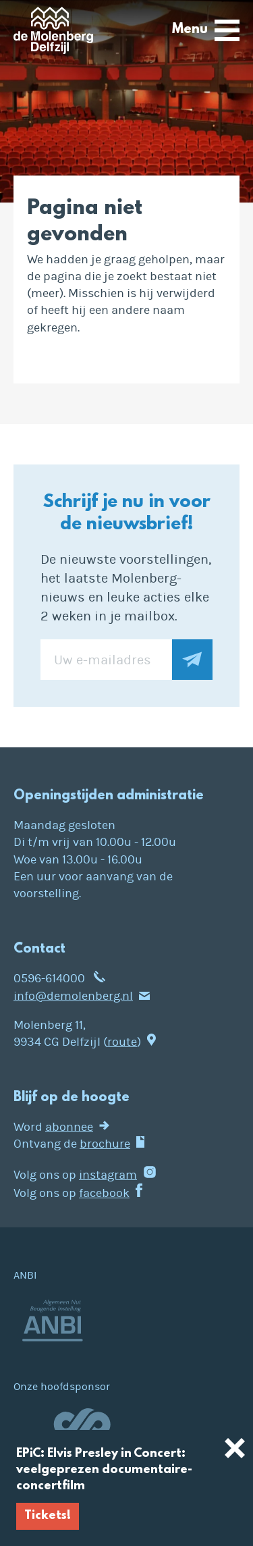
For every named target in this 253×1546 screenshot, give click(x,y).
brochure (105, 1144)
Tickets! (47, 1516)
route (122, 1042)
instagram (108, 1175)
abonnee (69, 1127)
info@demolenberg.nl (73, 996)
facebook (104, 1193)
